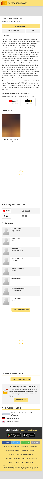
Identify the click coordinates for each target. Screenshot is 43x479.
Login (37, 13)
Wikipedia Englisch (10, 421)
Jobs (23, 458)
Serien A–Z (33, 450)
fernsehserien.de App (27, 430)
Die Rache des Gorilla (32, 81)
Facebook (17, 462)
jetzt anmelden (21, 400)
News (3, 14)
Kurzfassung (6, 87)
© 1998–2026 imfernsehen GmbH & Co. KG (17, 446)
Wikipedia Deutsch (10, 418)
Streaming (21, 14)
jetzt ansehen (20, 26)
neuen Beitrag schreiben (21, 379)
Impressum (20, 454)
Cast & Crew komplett (21, 309)
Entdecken (11, 14)
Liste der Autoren (34, 87)
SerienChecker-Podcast (13, 450)
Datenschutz (29, 454)
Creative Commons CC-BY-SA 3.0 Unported (24, 85)
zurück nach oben (27, 462)
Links (10, 462)
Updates (34, 446)
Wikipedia (24, 83)
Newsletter (25, 450)
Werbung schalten (31, 458)
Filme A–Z (12, 454)
